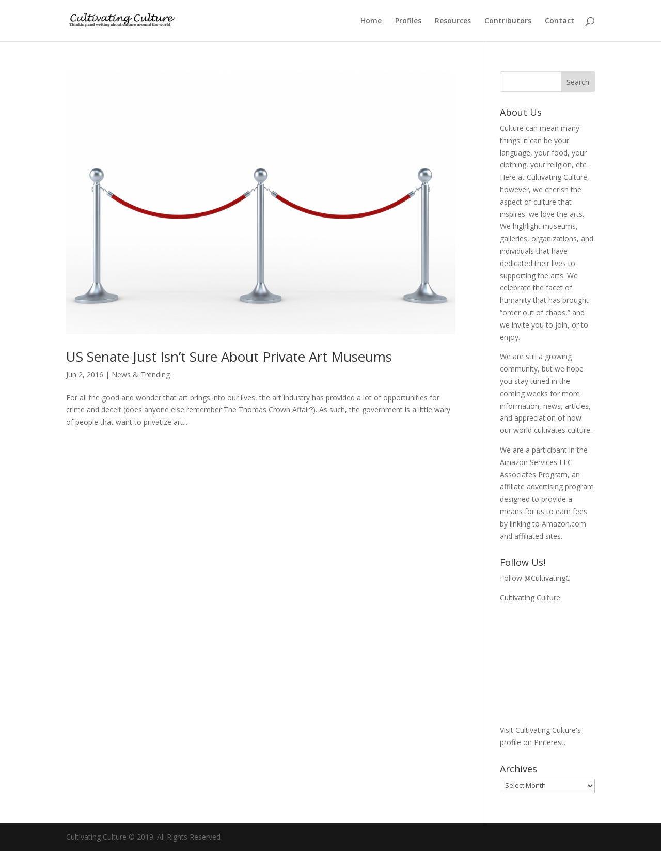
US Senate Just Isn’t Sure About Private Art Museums (229, 356)
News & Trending (141, 374)
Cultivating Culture (530, 597)
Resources (453, 21)
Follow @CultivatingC (535, 578)
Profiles (408, 21)
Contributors (507, 21)
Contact (559, 21)
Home (371, 21)
